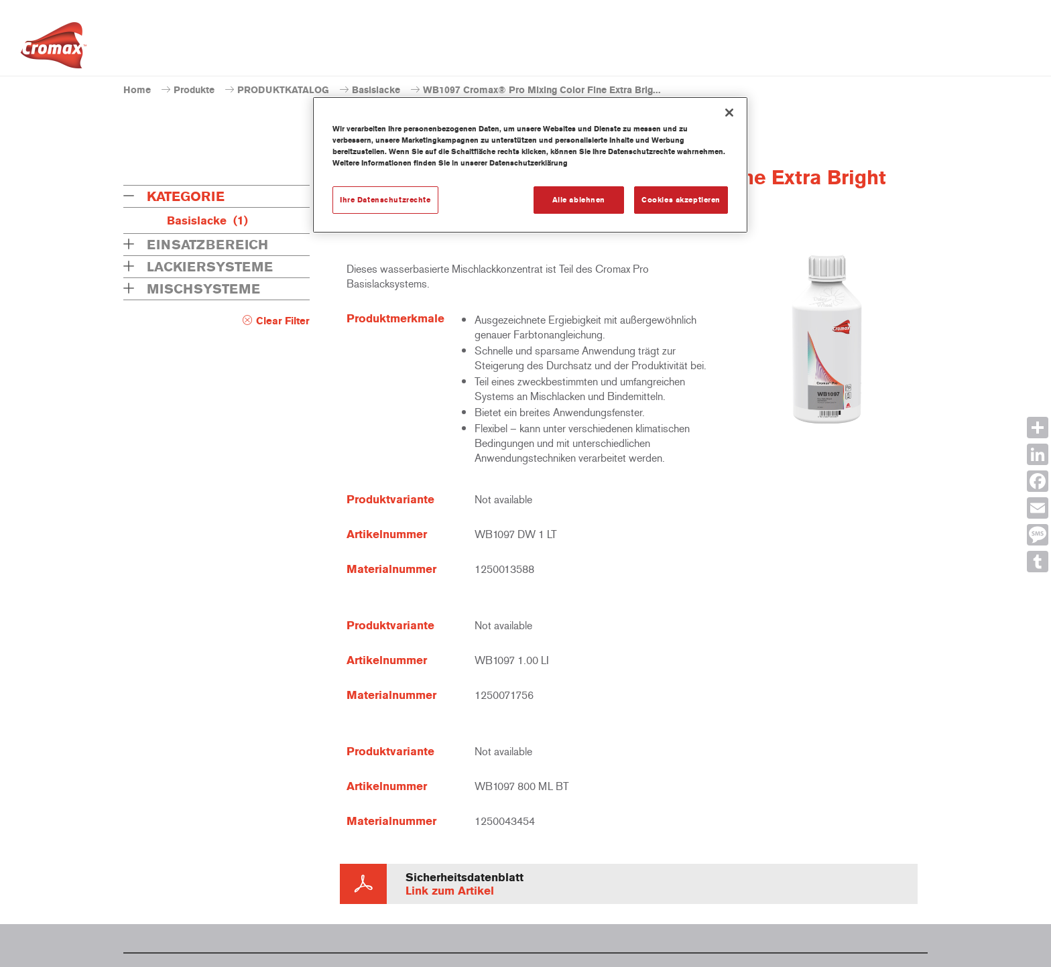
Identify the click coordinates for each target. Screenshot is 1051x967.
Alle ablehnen (578, 199)
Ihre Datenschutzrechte (385, 199)
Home (137, 90)
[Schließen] (729, 112)
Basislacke (376, 90)
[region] (530, 164)
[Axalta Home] (53, 49)
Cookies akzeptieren (681, 199)
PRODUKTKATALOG (283, 90)
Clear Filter (283, 321)
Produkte (194, 90)
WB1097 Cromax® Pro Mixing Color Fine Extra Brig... (542, 90)
